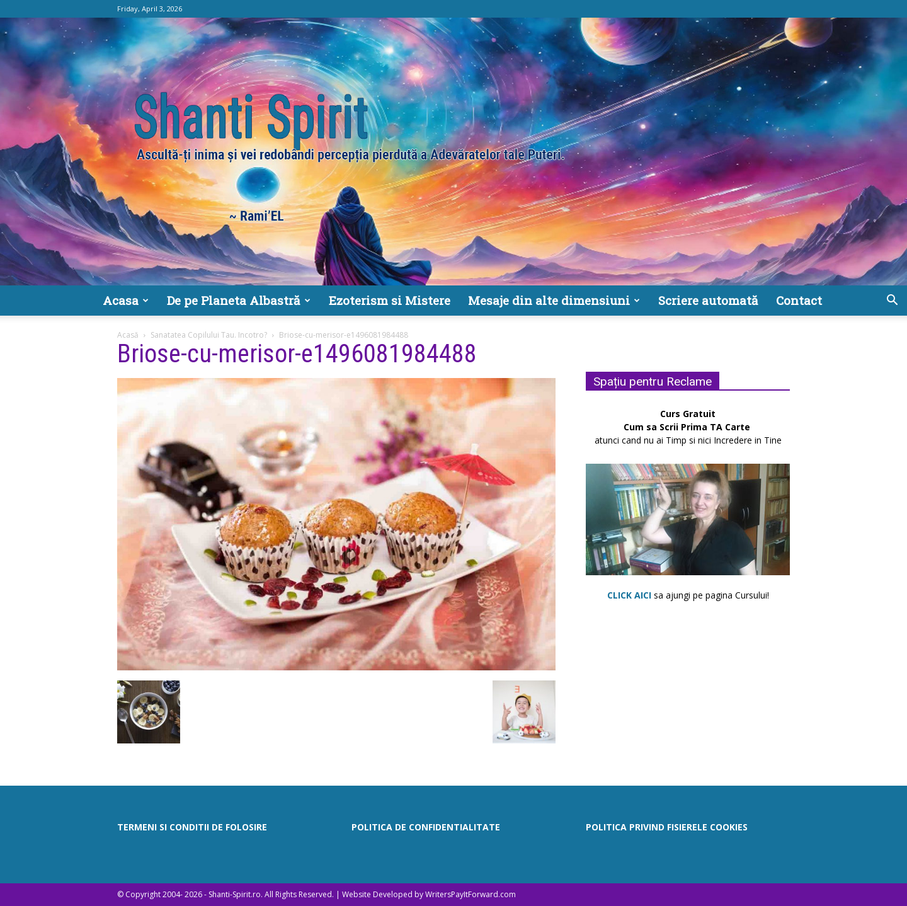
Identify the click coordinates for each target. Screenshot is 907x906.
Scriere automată (708, 300)
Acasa (126, 300)
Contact (799, 300)
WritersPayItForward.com (470, 894)
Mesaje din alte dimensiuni (554, 300)
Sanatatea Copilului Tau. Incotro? (209, 335)
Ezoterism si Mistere (389, 300)
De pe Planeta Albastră (239, 300)
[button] (892, 301)
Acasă (128, 335)
